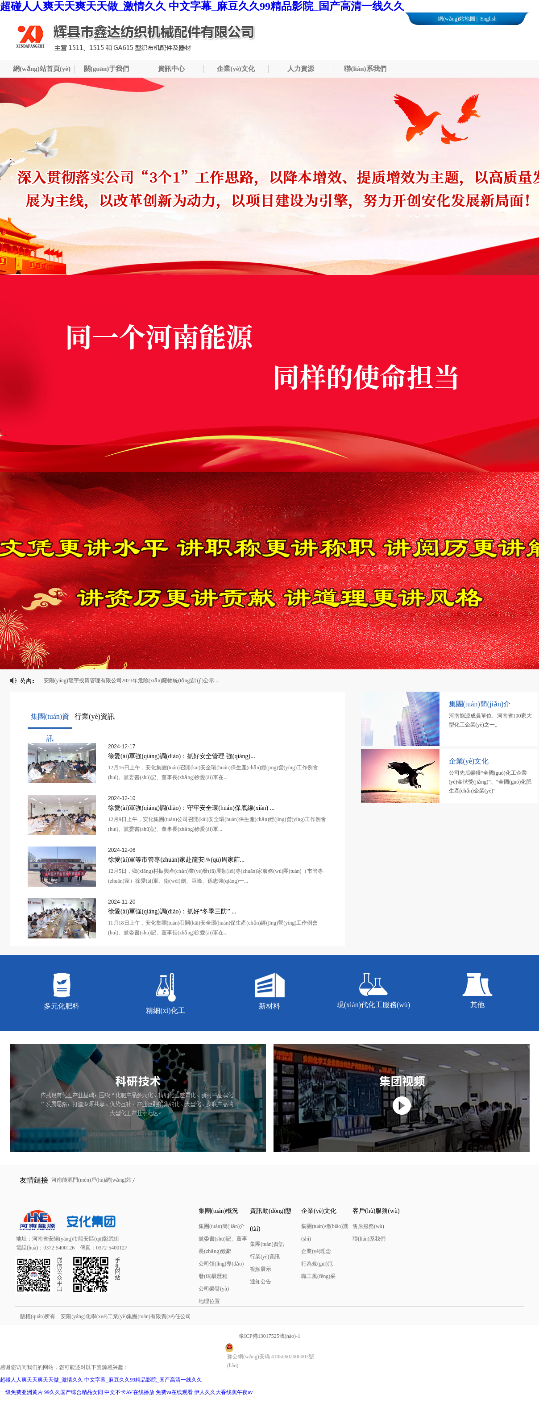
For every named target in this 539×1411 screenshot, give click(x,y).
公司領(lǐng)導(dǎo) (221, 1264)
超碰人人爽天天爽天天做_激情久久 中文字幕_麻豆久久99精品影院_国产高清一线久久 (202, 6)
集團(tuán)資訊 (267, 1244)
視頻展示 (260, 1269)
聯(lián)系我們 (365, 68)
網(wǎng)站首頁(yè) (41, 68)
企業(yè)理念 (316, 1251)
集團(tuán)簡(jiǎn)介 (222, 1226)
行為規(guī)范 (317, 1264)
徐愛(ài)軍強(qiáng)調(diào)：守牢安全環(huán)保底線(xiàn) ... (191, 808)
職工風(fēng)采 (318, 1276)
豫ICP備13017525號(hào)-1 (269, 1336)
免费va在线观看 (174, 1392)
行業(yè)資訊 (265, 1256)
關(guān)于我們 (106, 68)
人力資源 (300, 68)
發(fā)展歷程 (213, 1276)
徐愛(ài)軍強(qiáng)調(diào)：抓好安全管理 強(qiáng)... (181, 756)
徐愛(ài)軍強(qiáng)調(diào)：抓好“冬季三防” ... (172, 911)
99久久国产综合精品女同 (73, 1392)
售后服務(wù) (368, 1226)
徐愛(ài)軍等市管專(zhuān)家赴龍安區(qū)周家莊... (176, 859)
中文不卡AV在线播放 (129, 1392)
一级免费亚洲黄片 (21, 1392)
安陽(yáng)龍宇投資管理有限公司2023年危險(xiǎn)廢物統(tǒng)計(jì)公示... (131, 680)
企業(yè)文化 (235, 68)
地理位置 (209, 1301)
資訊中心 (171, 68)
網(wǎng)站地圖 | (457, 19)
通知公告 (260, 1281)
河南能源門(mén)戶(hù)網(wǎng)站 (91, 1180)
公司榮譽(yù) (214, 1289)
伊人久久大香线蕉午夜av (223, 1392)
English (488, 19)
